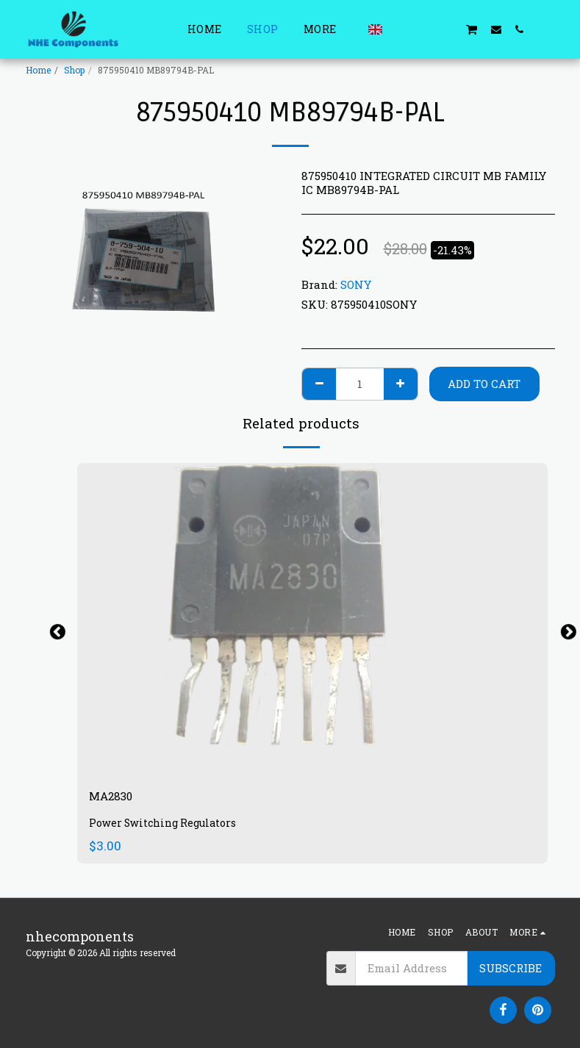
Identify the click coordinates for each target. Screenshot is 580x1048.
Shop (74, 70)
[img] (312, 620)
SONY (355, 284)
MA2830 (115, 797)
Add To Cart (484, 383)
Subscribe (510, 968)
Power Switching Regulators (166, 826)
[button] (401, 29)
